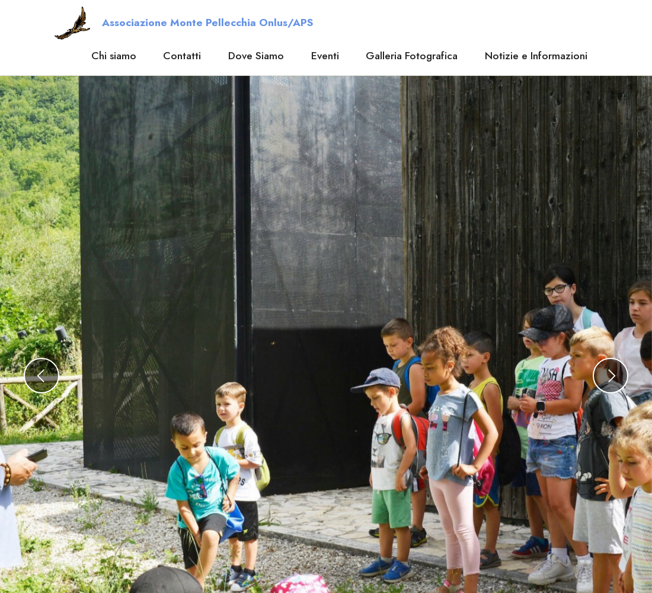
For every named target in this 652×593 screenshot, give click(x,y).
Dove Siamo (256, 55)
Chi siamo (113, 55)
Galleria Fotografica (412, 55)
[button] (41, 375)
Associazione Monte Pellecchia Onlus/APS (207, 23)
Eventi (325, 55)
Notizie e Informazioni (536, 55)
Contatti (182, 55)
